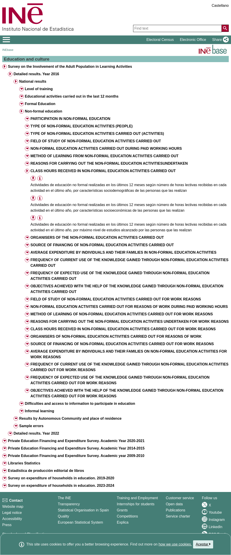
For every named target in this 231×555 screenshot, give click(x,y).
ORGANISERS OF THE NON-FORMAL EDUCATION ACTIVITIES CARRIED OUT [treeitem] (97, 237)
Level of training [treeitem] (39, 89)
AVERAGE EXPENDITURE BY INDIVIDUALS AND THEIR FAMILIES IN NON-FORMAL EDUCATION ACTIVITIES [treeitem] (124, 252)
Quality (63, 516)
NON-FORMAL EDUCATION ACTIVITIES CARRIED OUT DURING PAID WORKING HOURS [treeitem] (106, 148)
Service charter (178, 516)
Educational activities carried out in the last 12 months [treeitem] (71, 96)
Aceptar (203, 544)
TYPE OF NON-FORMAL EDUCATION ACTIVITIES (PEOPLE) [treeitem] (82, 126)
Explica (123, 522)
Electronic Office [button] (193, 40)
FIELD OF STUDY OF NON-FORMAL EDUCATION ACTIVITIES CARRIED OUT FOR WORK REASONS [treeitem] (116, 299)
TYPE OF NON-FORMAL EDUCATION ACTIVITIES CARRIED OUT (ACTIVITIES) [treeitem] (97, 134)
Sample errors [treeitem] (31, 426)
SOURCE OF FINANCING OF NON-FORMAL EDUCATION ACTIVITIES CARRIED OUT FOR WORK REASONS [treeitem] (122, 344)
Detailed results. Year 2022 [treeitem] (36, 433)
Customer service (180, 498)
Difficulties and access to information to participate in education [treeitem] (80, 403)
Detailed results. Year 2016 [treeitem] (36, 74)
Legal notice (12, 513)
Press (7, 525)
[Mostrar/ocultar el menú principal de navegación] (6, 40)
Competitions (127, 516)
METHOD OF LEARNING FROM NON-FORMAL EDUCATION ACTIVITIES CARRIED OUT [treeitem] (105, 156)
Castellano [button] (220, 5)
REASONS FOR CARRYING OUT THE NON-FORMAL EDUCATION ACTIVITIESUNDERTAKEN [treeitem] (109, 163)
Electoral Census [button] (160, 40)
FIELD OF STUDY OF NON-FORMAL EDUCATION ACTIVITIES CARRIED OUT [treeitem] (96, 141)
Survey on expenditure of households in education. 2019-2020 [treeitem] (61, 478)
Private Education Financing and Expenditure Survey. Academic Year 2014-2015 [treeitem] (76, 448)
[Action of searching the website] (225, 28)
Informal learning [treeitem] (39, 411)
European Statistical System (80, 522)
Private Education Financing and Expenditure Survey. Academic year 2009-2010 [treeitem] (76, 456)
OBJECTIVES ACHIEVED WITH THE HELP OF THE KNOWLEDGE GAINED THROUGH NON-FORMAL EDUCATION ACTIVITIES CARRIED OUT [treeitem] (127, 289)
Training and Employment (137, 498)
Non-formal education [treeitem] (43, 111)
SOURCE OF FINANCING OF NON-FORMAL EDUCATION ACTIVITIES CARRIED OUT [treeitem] (102, 245)
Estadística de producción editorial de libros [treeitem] (46, 471)
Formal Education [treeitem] (40, 104)
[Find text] (177, 28)
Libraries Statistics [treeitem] (24, 463)
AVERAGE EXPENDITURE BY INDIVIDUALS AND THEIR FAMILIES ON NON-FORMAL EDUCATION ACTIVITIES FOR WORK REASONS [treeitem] (129, 354)
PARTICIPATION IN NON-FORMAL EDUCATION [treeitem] (70, 119)
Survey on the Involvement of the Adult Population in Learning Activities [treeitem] (70, 66)
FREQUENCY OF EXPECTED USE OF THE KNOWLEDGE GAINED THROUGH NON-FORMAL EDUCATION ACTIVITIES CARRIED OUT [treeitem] (120, 276)
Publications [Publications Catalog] (175, 510)
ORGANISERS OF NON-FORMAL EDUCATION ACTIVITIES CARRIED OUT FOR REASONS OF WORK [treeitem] (116, 336)
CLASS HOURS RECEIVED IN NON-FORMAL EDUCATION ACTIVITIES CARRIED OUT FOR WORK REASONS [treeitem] (123, 329)
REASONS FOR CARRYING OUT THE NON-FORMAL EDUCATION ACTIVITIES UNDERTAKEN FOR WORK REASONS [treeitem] (130, 321)
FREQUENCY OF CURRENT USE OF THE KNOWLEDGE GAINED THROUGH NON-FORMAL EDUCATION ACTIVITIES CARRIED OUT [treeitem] (130, 262)
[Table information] (40, 178)
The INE (64, 498)
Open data (174, 504)
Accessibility (12, 519)
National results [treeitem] (32, 81)
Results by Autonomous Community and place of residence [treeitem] (70, 418)
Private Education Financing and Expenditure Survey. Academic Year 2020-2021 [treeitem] (76, 441)
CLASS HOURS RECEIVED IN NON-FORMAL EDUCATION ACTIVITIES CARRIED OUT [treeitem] (103, 171)
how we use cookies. (175, 544)
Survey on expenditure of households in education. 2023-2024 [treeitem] (61, 485)
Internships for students (135, 504)
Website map (12, 506)
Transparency (69, 504)
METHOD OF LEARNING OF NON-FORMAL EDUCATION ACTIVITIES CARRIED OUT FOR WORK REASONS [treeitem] (122, 314)
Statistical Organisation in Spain (83, 510)
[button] (219, 40)
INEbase (7, 50)
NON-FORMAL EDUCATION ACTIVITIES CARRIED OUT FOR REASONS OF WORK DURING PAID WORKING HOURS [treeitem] (129, 307)
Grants (122, 510)
